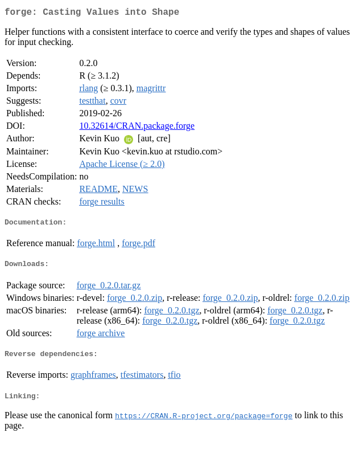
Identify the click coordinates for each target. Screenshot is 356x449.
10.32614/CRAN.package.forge (136, 128)
